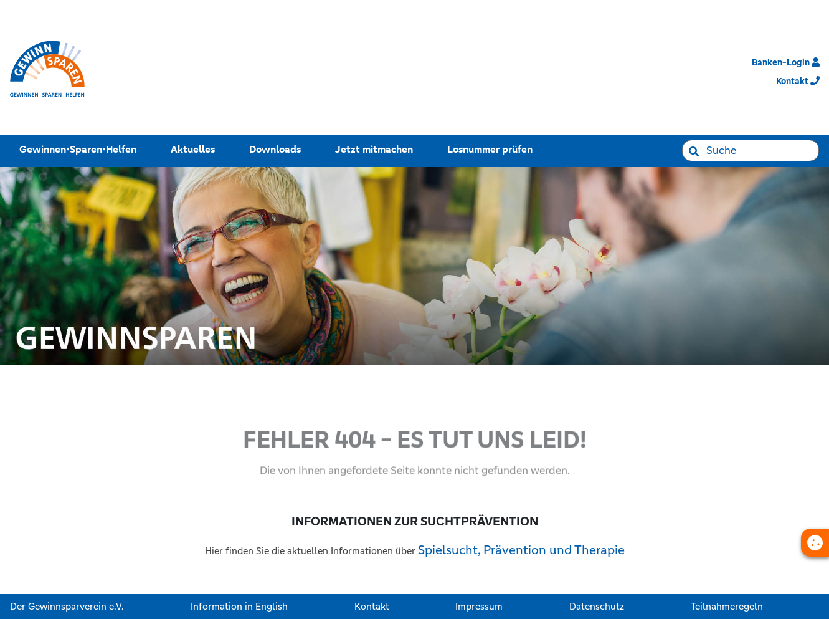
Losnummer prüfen (492, 148)
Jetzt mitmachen (376, 148)
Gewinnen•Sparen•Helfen (80, 148)
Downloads (277, 148)
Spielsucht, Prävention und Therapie (521, 550)
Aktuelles (195, 148)
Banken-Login (786, 62)
